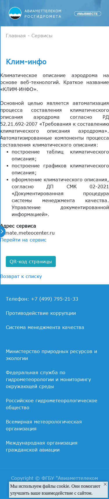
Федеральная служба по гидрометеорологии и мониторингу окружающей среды (48, 379)
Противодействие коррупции (41, 313)
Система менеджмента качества (45, 327)
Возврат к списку (21, 276)
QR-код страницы (31, 261)
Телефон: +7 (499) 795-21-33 (42, 298)
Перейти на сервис (23, 239)
